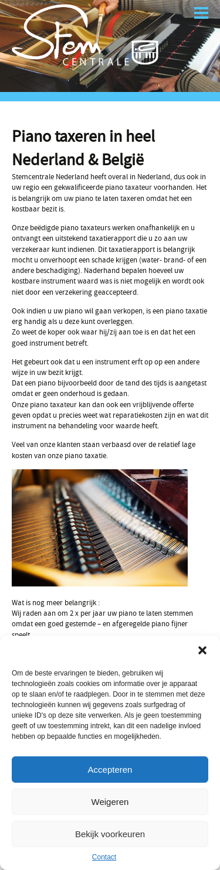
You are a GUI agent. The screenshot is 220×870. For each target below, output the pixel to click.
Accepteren (110, 770)
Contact (104, 857)
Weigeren (110, 802)
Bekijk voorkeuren (110, 834)
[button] (202, 650)
